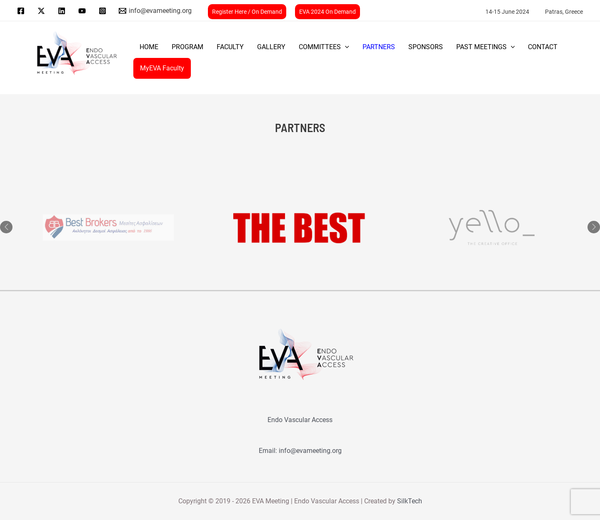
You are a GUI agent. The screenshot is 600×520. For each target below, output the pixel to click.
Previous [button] (6, 227)
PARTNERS (378, 47)
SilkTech (409, 501)
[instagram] (103, 11)
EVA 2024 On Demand (327, 11)
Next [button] (594, 227)
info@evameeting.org (310, 451)
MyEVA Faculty (162, 68)
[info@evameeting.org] (155, 11)
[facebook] (22, 11)
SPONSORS (425, 47)
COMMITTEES (324, 47)
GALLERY (271, 47)
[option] (300, 227)
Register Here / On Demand (247, 11)
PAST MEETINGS (485, 47)
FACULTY (230, 47)
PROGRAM (187, 47)
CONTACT (543, 47)
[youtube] (83, 11)
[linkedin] (63, 11)
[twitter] (42, 11)
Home (149, 47)
